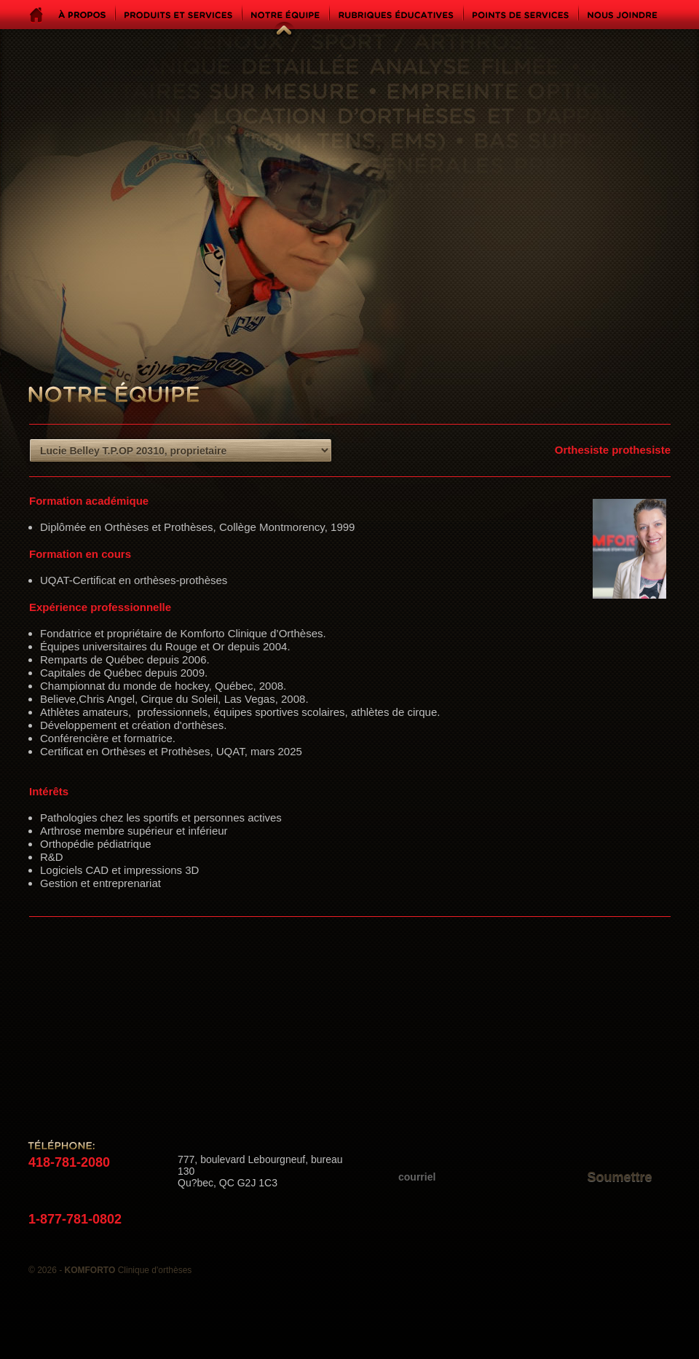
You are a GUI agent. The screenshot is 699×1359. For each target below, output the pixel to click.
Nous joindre (622, 14)
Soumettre (619, 1177)
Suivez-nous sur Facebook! (50, 1102)
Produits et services (178, 14)
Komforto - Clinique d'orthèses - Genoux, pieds (552, 205)
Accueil (36, 15)
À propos (82, 14)
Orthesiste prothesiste (613, 450)
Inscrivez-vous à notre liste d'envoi (527, 1151)
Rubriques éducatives (396, 14)
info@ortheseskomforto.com (251, 1218)
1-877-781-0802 (75, 1219)
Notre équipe (273, 17)
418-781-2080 (69, 1162)
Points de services (521, 14)
